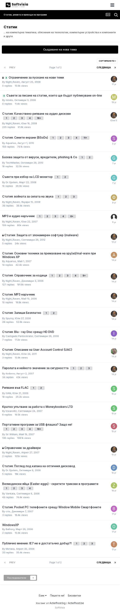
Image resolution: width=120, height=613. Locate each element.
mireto (9, 100)
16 (39, 118)
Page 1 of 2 (56, 67)
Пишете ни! (57, 595)
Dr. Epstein (12, 182)
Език (43, 595)
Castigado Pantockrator (19, 336)
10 (39, 429)
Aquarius (11, 143)
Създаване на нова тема (60, 49)
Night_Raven (13, 81)
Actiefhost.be (76, 603)
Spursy (9, 318)
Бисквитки (74, 595)
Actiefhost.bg (58, 603)
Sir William (11, 434)
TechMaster (12, 162)
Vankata (10, 493)
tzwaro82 (11, 410)
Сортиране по (107, 61)
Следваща (104, 67)
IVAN (8, 393)
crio (8, 511)
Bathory (10, 529)
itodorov (10, 373)
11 (85, 137)
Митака (10, 548)
